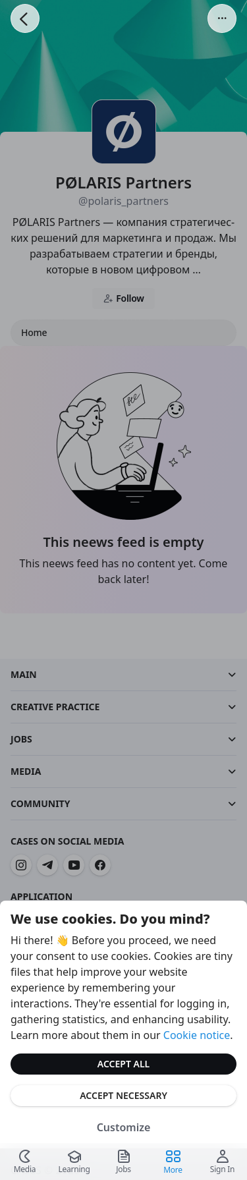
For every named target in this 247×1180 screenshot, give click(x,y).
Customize (124, 1127)
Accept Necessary (123, 1095)
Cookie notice (197, 1035)
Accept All (123, 1063)
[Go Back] (25, 18)
